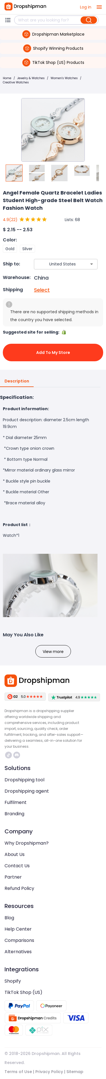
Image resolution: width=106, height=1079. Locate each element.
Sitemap (74, 1071)
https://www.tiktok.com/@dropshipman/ (8, 755)
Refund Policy (19, 888)
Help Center (18, 929)
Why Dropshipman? (27, 843)
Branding (14, 813)
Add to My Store (53, 352)
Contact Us (17, 865)
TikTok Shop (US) (23, 992)
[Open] (92, 264)
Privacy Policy (49, 1071)
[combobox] (57, 264)
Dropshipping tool (24, 780)
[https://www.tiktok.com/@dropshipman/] (8, 755)
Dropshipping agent (27, 791)
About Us (15, 854)
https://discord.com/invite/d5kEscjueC (16, 755)
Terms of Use (18, 1071)
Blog (9, 917)
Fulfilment (16, 802)
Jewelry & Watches (31, 78)
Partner (13, 877)
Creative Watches (16, 82)
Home (7, 78)
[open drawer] (99, 7)
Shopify (13, 981)
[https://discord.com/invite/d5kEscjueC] (16, 755)
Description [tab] (17, 381)
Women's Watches (64, 78)
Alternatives (18, 951)
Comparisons (19, 940)
